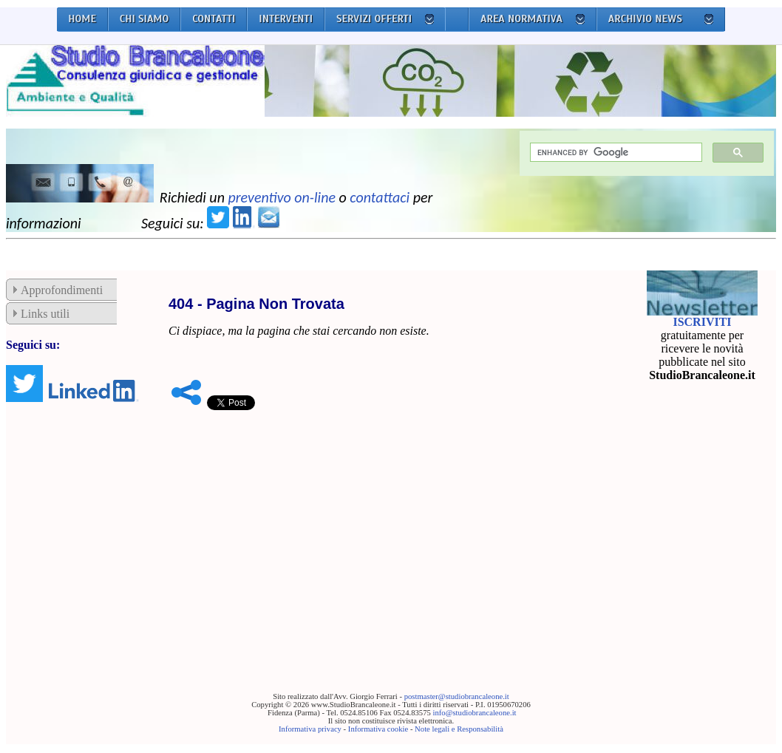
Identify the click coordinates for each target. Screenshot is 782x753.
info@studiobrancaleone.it (474, 713)
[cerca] (614, 152)
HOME (82, 19)
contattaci (379, 197)
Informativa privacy (310, 729)
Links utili (45, 313)
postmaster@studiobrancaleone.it (456, 696)
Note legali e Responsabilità (459, 729)
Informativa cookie (378, 729)
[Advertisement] (387, 528)
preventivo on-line (282, 197)
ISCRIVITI (702, 322)
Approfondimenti (62, 290)
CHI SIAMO (144, 19)
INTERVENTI (286, 19)
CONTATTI (213, 19)
